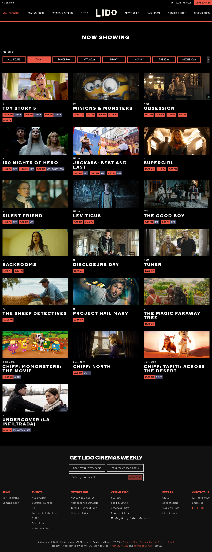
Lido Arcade (170, 513)
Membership (79, 492)
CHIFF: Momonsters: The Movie (32, 369)
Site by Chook (166, 542)
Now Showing (10, 13)
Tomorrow (64, 59)
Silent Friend (22, 216)
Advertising (170, 502)
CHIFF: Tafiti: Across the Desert (174, 369)
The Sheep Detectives (34, 314)
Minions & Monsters (103, 108)
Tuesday (164, 59)
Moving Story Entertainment (130, 518)
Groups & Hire (177, 13)
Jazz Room (153, 13)
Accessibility (120, 507)
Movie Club (132, 13)
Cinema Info (202, 13)
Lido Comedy (40, 528)
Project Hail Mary (101, 314)
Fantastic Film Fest (45, 513)
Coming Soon (35, 13)
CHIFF (35, 518)
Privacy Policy (148, 542)
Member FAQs (79, 513)
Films (6, 492)
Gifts (84, 13)
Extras (167, 492)
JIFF (34, 507)
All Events (39, 497)
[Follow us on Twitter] (197, 508)
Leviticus (87, 216)
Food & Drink (119, 502)
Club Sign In (203, 2)
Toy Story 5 (19, 108)
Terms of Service (144, 545)
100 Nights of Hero (30, 163)
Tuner (153, 265)
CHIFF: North (92, 367)
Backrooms (19, 265)
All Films (14, 59)
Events (37, 492)
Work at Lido (170, 507)
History (116, 497)
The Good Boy (164, 216)
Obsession (159, 108)
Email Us (198, 502)
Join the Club (184, 2)
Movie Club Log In (82, 497)
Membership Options (84, 502)
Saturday (89, 59)
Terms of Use (130, 542)
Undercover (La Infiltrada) (26, 422)
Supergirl (159, 163)
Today (39, 59)
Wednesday (189, 59)
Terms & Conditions (84, 507)
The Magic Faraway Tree (172, 316)
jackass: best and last (100, 165)
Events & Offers (62, 13)
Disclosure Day (96, 265)
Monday (139, 59)
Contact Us (200, 492)
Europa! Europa (42, 502)
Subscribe (135, 477)
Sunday (114, 59)
